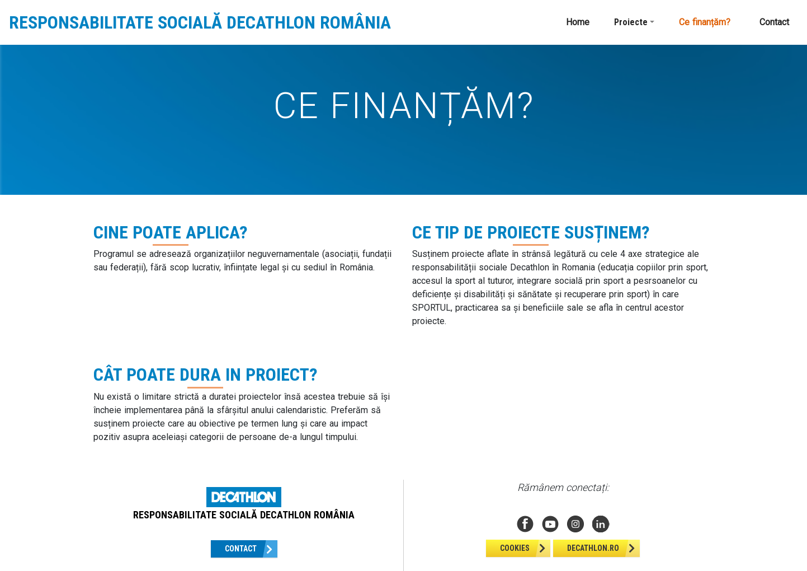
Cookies (515, 548)
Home (577, 22)
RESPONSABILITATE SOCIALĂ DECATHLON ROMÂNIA (200, 22)
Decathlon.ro (593, 548)
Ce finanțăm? (704, 22)
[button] (634, 22)
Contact (774, 22)
